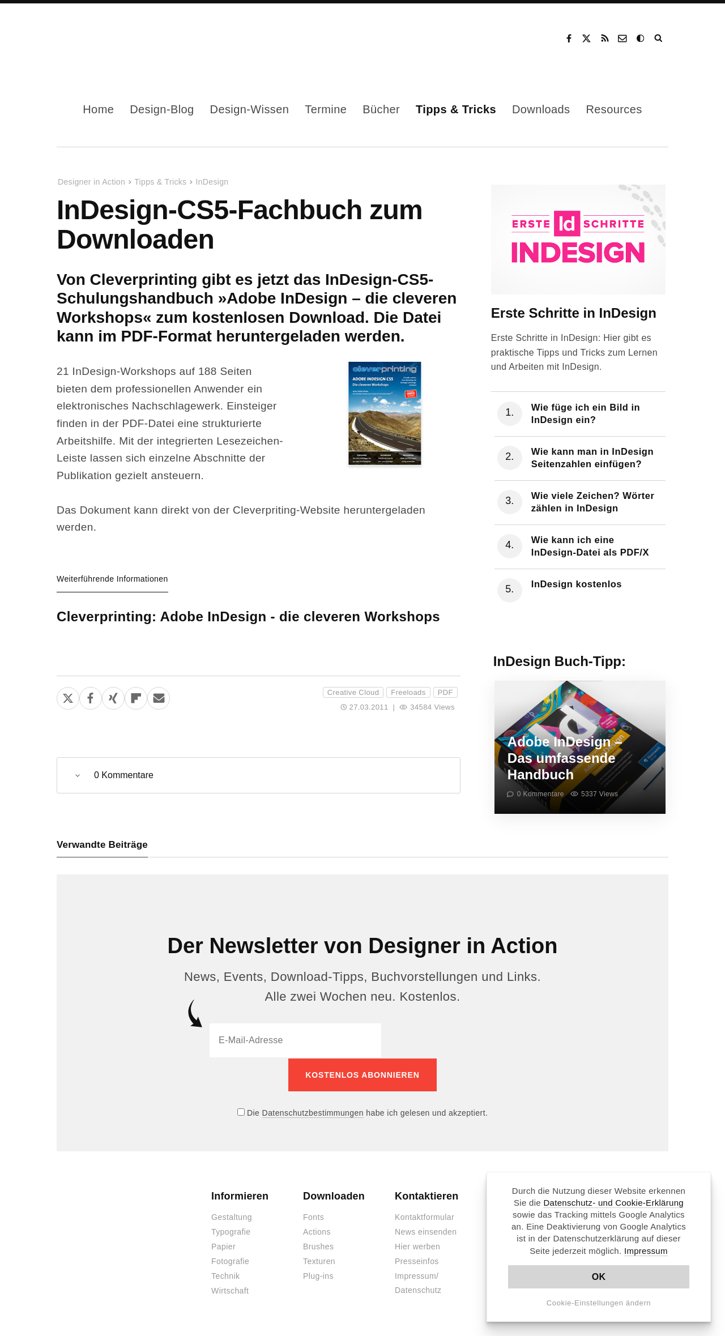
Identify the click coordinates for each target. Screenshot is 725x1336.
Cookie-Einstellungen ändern (599, 1303)
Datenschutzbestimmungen (313, 1111)
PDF (445, 692)
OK (599, 1277)
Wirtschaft (230, 1290)
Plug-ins (318, 1275)
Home (98, 109)
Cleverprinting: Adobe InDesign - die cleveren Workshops (248, 616)
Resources (614, 109)
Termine (326, 109)
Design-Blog (162, 109)
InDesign (211, 181)
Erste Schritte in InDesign (573, 313)
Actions (317, 1231)
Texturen (319, 1260)
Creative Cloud (353, 692)
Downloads (541, 109)
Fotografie (230, 1260)
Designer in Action (116, 38)
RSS (605, 38)
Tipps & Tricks (456, 109)
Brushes (318, 1245)
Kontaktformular (424, 1216)
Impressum (646, 1251)
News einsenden (426, 1231)
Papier (223, 1245)
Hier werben (417, 1245)
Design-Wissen (249, 109)
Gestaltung (231, 1216)
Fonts (313, 1216)
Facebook (568, 38)
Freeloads (408, 692)
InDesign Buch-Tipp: (559, 661)
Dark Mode (641, 38)
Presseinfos (417, 1260)
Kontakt (623, 38)
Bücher (381, 109)
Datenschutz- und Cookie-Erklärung (613, 1202)
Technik (225, 1275)
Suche (659, 38)
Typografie (231, 1231)
